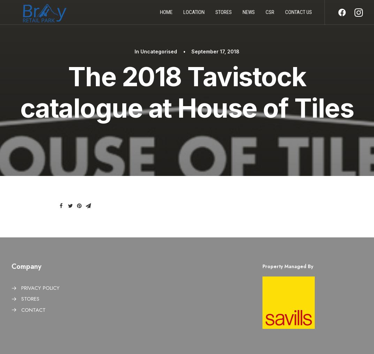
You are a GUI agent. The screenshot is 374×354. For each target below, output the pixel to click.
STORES (30, 299)
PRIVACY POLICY (40, 288)
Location (194, 15)
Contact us (298, 15)
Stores (223, 15)
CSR (270, 15)
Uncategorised (158, 51)
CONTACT (33, 310)
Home (166, 15)
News (249, 15)
